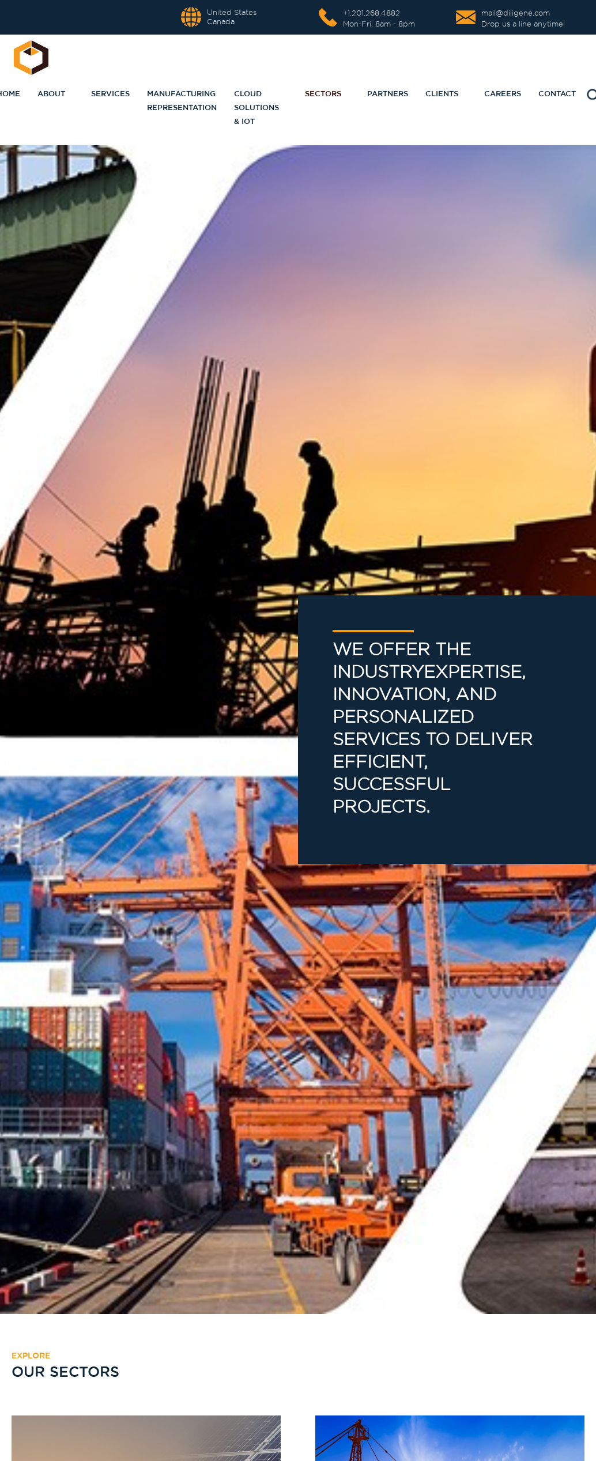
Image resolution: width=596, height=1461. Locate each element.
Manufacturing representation (182, 100)
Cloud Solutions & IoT (256, 107)
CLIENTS (441, 93)
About (51, 93)
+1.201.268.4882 (371, 13)
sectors (323, 93)
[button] (106, 93)
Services (110, 93)
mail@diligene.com (515, 13)
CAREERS (502, 93)
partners (387, 93)
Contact (557, 93)
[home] (31, 57)
